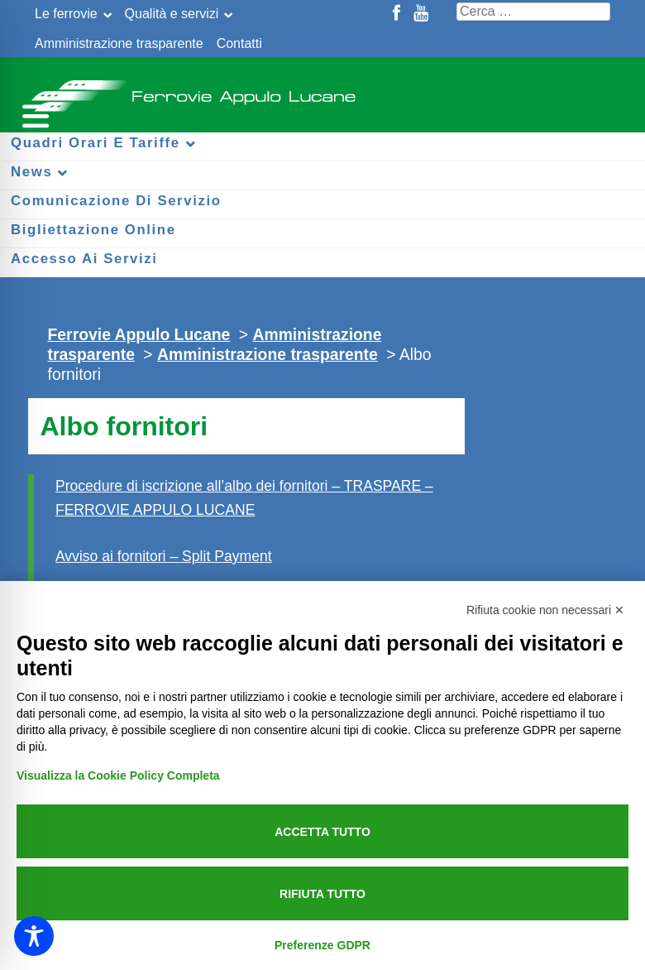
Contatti (239, 43)
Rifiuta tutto (323, 893)
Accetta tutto (322, 831)
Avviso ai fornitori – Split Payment (163, 556)
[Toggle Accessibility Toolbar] (33, 936)
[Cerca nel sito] (533, 11)
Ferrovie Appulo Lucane (322, 91)
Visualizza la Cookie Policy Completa (118, 775)
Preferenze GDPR (322, 945)
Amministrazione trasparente (119, 43)
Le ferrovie (66, 14)
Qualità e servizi (172, 14)
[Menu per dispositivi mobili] (33, 113)
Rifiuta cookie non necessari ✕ (545, 610)
